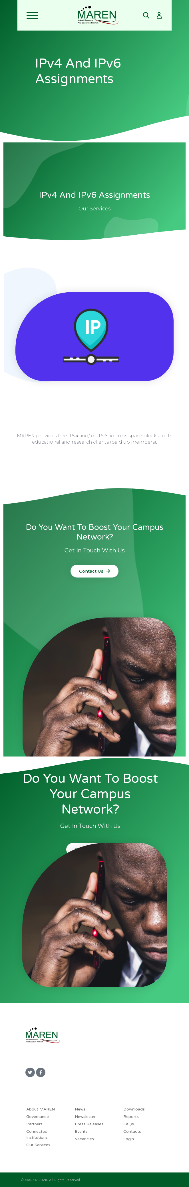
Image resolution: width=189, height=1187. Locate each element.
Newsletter (85, 1116)
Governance (37, 1116)
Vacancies (84, 1138)
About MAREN (40, 1109)
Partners (34, 1124)
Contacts (132, 1131)
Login (128, 1138)
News (80, 1109)
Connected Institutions (37, 1134)
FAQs (128, 1124)
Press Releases (89, 1124)
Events (81, 1131)
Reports (131, 1116)
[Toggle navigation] (47, 15)
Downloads (134, 1109)
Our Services (38, 1144)
